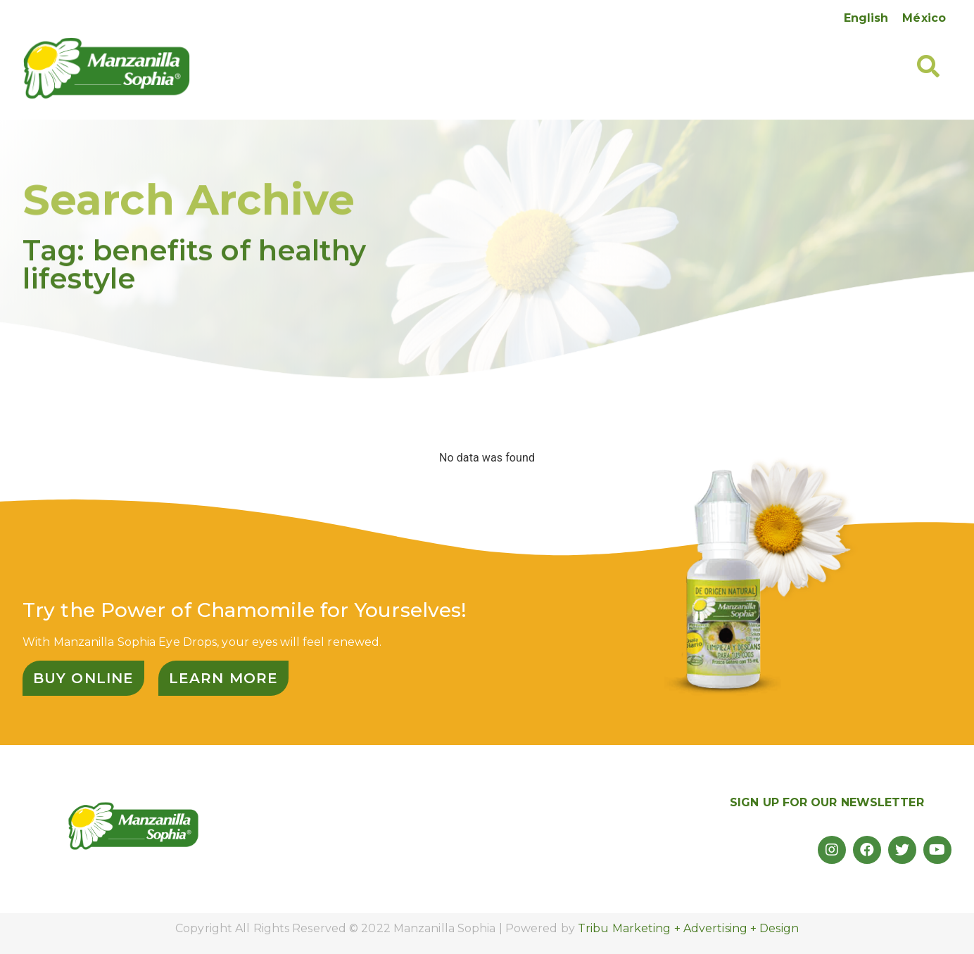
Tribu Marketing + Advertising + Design (688, 928)
